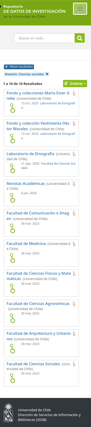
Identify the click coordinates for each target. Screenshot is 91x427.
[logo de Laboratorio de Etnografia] (12, 168)
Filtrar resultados (19, 67)
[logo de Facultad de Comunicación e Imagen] (12, 228)
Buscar (79, 38)
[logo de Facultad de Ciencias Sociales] (12, 378)
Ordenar (75, 83)
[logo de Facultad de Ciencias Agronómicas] (12, 318)
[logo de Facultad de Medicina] (12, 258)
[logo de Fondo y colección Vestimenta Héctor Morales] (12, 138)
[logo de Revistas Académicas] (12, 198)
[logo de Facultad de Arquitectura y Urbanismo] (12, 348)
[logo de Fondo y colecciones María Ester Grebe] (12, 108)
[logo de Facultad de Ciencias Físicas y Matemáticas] (12, 288)
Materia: (27, 74)
